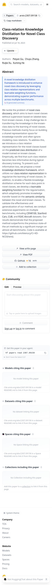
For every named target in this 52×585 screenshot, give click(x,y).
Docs (4, 568)
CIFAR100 (31, 213)
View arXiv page (26, 248)
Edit (7, 286)
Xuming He (18, 62)
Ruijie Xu (6, 62)
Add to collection (26, 266)
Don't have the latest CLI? (16, 357)
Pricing (5, 563)
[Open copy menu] (24, 21)
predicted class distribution (24, 150)
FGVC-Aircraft (25, 216)
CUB (10, 216)
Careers (6, 537)
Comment (26, 322)
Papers (8, 15)
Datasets (6, 555)
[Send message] (46, 579)
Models (6, 550)
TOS (4, 523)
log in (19, 328)
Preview (17, 286)
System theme (11, 513)
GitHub (26, 260)
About (5, 532)
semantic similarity (35, 196)
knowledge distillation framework (19, 170)
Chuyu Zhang (32, 59)
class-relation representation (29, 173)
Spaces (5, 559)
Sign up (8, 328)
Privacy (6, 528)
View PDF (25, 254)
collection (26, 486)
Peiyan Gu (18, 59)
